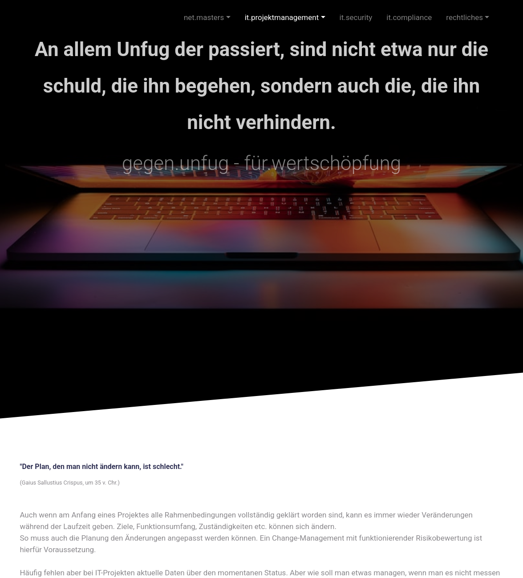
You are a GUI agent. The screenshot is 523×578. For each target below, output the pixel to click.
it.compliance (409, 17)
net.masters (204, 17)
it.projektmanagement (282, 17)
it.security (356, 17)
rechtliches (464, 17)
